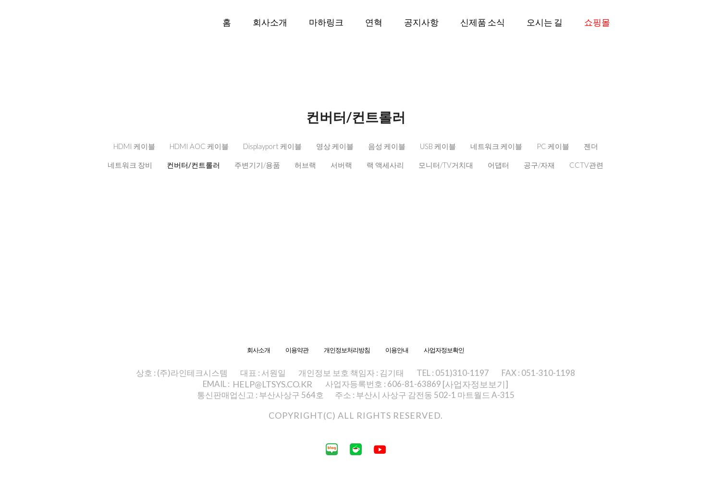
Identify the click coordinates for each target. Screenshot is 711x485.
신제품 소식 (482, 22)
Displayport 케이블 (272, 146)
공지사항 (421, 22)
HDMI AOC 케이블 (199, 146)
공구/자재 (539, 165)
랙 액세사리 (385, 165)
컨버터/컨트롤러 (193, 165)
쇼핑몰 (597, 22)
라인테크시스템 (115, 37)
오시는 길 (545, 22)
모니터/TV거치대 (445, 165)
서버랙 (341, 165)
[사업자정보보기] (475, 384)
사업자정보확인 (444, 350)
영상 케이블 (335, 146)
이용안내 (396, 350)
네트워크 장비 (130, 165)
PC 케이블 (553, 146)
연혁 (373, 22)
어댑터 (498, 165)
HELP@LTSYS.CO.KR (272, 384)
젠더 (591, 146)
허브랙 (305, 165)
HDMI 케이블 (134, 146)
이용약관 (296, 350)
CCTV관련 (586, 165)
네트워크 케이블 (496, 146)
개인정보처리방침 (347, 350)
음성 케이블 (386, 146)
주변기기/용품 (257, 165)
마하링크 (326, 22)
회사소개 (270, 22)
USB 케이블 (438, 146)
